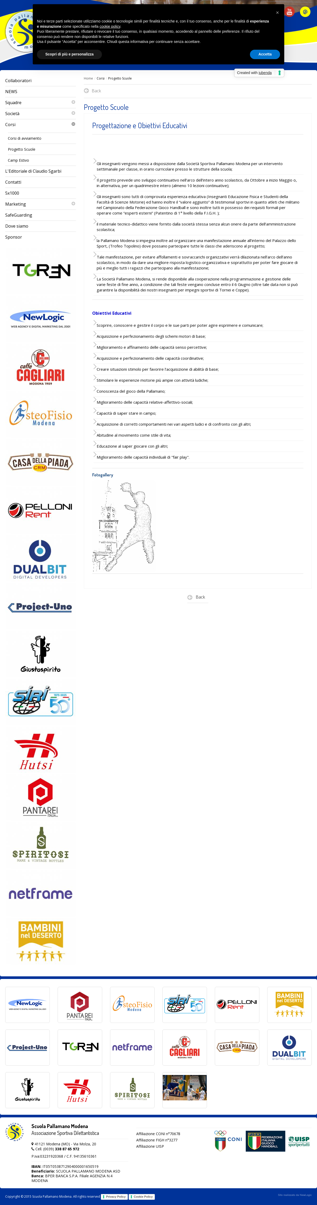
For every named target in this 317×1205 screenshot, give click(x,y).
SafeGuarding (18, 215)
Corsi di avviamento (24, 138)
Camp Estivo (18, 160)
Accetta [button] (265, 54)
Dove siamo (16, 226)
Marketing (40, 204)
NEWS (11, 91)
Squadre (40, 103)
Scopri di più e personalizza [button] (69, 54)
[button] (277, 12)
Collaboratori (18, 80)
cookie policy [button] (110, 26)
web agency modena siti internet (295, 1195)
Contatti (13, 182)
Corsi (40, 125)
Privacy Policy (116, 1196)
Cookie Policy (143, 1196)
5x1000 (12, 193)
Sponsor (13, 237)
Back (196, 598)
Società (40, 114)
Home (88, 78)
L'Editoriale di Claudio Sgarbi (33, 171)
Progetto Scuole (21, 149)
